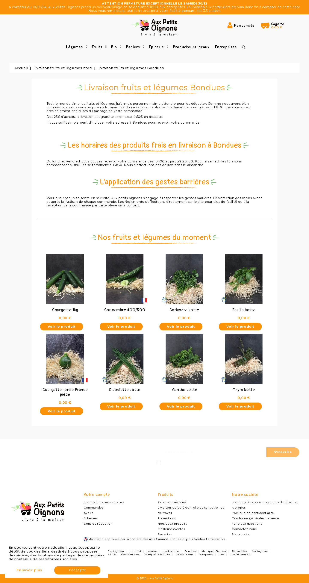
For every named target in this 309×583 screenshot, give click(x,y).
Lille (221, 554)
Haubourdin (171, 551)
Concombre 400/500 (124, 309)
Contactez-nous (244, 529)
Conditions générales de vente (255, 518)
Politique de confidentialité (253, 513)
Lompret (135, 551)
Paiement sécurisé (172, 502)
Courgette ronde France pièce (65, 392)
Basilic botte (244, 309)
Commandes (93, 507)
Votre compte (97, 494)
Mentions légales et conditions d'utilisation (265, 502)
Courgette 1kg (65, 309)
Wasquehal (206, 554)
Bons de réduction (98, 523)
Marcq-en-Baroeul (214, 551)
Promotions (167, 518)
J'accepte (77, 570)
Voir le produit (62, 326)
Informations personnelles (104, 502)
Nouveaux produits (172, 523)
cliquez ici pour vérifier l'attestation (197, 539)
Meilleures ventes (171, 529)
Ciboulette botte (124, 389)
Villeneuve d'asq (240, 554)
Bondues (190, 551)
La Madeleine (184, 554)
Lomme (152, 551)
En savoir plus (29, 570)
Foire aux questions (247, 523)
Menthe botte (184, 389)
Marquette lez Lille (157, 554)
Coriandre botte (184, 309)
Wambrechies (130, 554)
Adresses (91, 518)
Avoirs (88, 513)
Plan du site (241, 534)
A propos (239, 507)
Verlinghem (260, 551)
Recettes (165, 534)
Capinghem (116, 551)
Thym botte (244, 389)
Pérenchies (239, 551)
